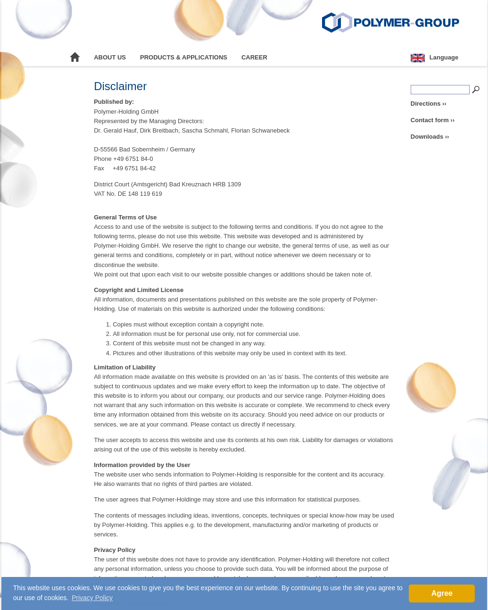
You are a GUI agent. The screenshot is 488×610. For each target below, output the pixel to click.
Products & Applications (183, 57)
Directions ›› (429, 103)
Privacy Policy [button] (92, 598)
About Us (110, 57)
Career (254, 57)
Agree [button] (442, 593)
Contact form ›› (433, 120)
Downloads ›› (430, 136)
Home (75, 58)
